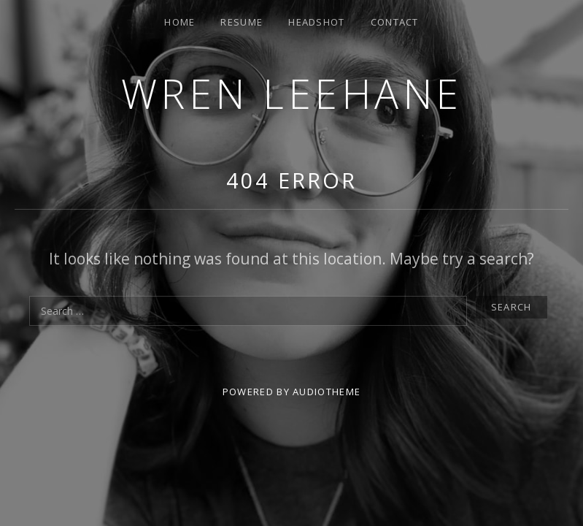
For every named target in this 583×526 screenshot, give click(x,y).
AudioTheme (326, 391)
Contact (395, 21)
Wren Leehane (292, 93)
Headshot (316, 21)
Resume (241, 21)
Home (179, 21)
